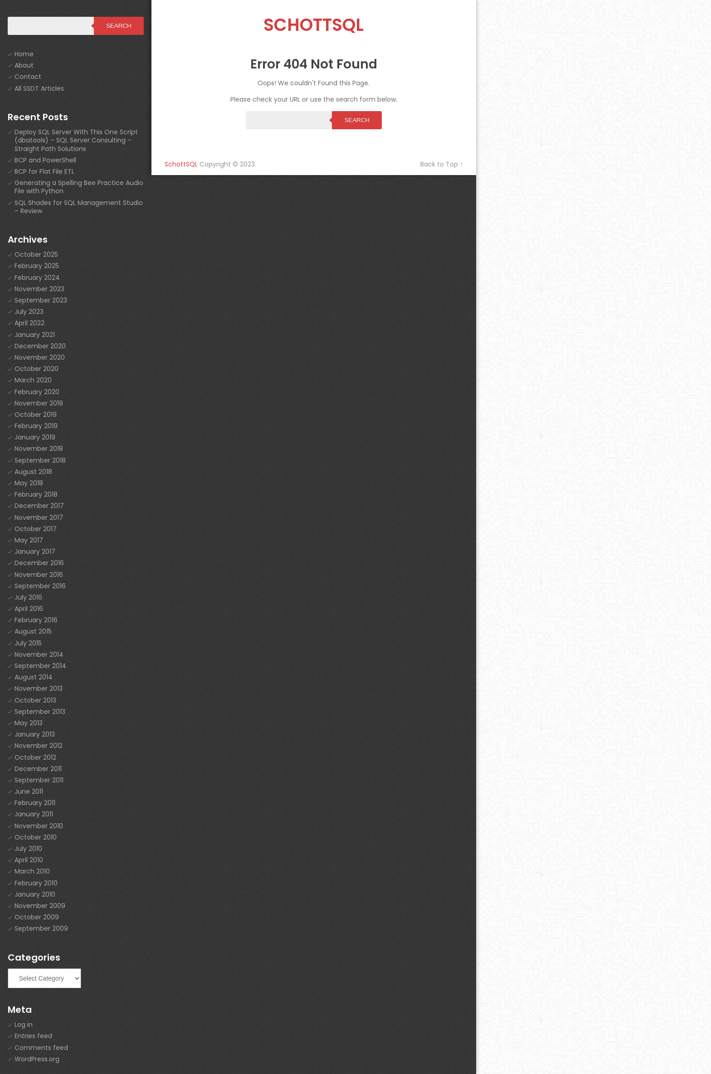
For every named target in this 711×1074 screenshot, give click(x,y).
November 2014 (39, 654)
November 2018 (39, 448)
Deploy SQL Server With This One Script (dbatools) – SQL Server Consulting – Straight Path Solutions (76, 140)
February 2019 (36, 425)
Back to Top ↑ (441, 164)
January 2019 (35, 437)
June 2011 (29, 791)
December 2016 (39, 562)
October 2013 (35, 700)
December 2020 (40, 346)
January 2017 (35, 551)
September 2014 (40, 665)
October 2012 (35, 757)
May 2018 (29, 483)
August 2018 (33, 471)
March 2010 (32, 871)
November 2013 (39, 688)
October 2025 (36, 254)
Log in (24, 1024)
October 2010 (36, 837)
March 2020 (33, 380)
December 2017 (39, 505)
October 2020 (36, 368)
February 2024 (37, 277)
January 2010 (35, 894)
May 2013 (29, 722)
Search (357, 120)
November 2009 (40, 905)
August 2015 (33, 631)
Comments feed (41, 1047)
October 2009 (37, 917)
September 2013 (40, 711)
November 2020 (40, 357)
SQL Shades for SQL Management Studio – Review (79, 206)
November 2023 (39, 288)
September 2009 (41, 928)
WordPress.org (37, 1059)
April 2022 (29, 322)
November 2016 (39, 574)
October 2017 (36, 528)
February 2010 (36, 883)
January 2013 (35, 734)
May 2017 (29, 540)
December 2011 (38, 768)
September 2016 (40, 586)
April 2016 (29, 608)
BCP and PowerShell (45, 160)
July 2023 (29, 311)
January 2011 (34, 814)
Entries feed (33, 1035)
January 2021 (35, 334)
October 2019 (36, 414)
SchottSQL (313, 25)
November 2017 (39, 517)
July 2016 (28, 597)
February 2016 (36, 620)
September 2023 (41, 300)
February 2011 (35, 802)
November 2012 (39, 745)
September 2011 (39, 780)
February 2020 (37, 391)
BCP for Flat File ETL (44, 171)
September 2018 (40, 460)
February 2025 (37, 265)
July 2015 (28, 643)
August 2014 (34, 677)
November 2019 (39, 403)
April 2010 (29, 859)
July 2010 (28, 848)
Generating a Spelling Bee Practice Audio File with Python (79, 186)
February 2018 (36, 494)
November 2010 (39, 825)
